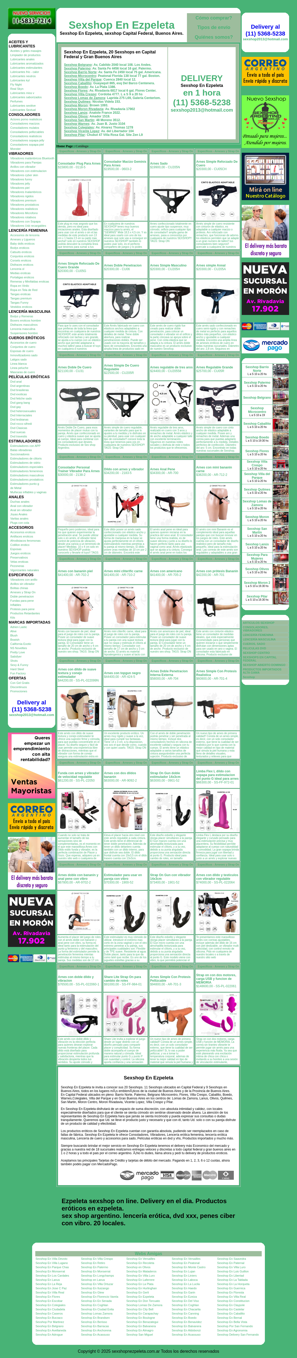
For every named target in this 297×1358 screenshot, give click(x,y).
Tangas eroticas (20, 294)
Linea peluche (19, 367)
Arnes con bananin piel (75, 571)
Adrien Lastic (18, 627)
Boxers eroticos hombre (25, 320)
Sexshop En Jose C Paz (51, 1288)
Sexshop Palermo (77, 68)
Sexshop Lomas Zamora (96, 1313)
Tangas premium (21, 298)
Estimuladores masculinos (27, 475)
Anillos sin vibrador (22, 583)
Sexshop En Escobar (49, 1300)
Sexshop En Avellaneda (51, 1330)
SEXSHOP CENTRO (256, 652)
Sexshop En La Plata (140, 1284)
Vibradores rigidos (21, 196)
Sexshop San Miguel (139, 1334)
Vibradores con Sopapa (25, 221)
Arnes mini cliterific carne (123, 571)
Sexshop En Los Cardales (52, 1275)
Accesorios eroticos (22, 532)
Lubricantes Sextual (23, 109)
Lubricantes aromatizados (26, 63)
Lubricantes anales (22, 59)
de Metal (15, 488)
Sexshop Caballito (77, 83)
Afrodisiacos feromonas (25, 540)
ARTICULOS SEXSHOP (258, 622)
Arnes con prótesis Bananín (217, 571)
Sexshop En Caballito (231, 1313)
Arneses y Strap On (23, 592)
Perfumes (16, 101)
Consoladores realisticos (26, 136)
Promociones (18, 691)
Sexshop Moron (76, 105)
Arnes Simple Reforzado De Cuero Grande (78, 265)
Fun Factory (18, 673)
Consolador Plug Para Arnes (79, 163)
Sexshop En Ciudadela (50, 1309)
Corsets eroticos (20, 260)
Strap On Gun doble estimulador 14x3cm (165, 775)
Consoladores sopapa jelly (27, 140)
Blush (14, 635)
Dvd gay (15, 406)
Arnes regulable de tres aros (171, 367)
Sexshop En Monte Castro (188, 1267)
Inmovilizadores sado (23, 355)
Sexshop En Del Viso (185, 1300)
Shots (14, 660)
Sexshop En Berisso (94, 1322)
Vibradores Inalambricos (25, 192)
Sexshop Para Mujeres (257, 556)
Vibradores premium (23, 200)
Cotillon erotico (19, 544)
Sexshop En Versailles (140, 1258)
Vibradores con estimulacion (28, 170)
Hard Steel (17, 669)
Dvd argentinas (20, 385)
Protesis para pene (22, 609)
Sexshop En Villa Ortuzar (97, 1284)
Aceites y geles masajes (25, 50)
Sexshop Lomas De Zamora (144, 1305)
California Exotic (20, 643)
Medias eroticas (20, 273)
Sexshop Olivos (76, 116)
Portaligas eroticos (22, 277)
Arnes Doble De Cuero (74, 367)
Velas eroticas (19, 561)
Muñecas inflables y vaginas (28, 492)
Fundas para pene (22, 600)
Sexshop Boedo (76, 87)
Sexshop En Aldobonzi (186, 1330)
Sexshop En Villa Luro (231, 1267)
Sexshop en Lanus (93, 1279)
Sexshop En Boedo (184, 1317)
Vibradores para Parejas (25, 162)
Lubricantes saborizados (26, 97)
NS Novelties (18, 648)
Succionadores (19, 454)
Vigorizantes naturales (24, 570)
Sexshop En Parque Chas (52, 1267)
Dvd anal (16, 381)
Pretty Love (17, 652)
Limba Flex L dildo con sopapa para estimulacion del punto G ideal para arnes (217, 775)
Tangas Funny (19, 302)
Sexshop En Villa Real (50, 1292)
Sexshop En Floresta (230, 1292)
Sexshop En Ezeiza (184, 1296)
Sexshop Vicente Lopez (81, 131)
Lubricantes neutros (23, 76)
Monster (15, 148)
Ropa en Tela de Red (23, 290)
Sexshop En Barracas (95, 1326)
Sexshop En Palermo (94, 1267)
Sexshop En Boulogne (140, 1317)
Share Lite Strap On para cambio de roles (122, 978)
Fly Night (16, 84)
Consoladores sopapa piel (27, 144)
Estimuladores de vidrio (25, 462)
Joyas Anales (18, 514)
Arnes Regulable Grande (214, 367)
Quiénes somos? (214, 37)
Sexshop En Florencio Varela (99, 1296)
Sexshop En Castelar (230, 1309)
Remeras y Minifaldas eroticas (29, 281)
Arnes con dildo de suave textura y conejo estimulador (77, 673)
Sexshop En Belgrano (49, 1326)
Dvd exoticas (18, 394)
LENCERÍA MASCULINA (259, 639)
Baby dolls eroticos (22, 243)
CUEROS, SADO (254, 643)
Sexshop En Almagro (140, 1330)
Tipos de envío (213, 27)
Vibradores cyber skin (24, 175)
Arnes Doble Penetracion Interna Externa (169, 673)
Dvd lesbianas (19, 419)
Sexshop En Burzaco (49, 1317)
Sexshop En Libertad (230, 1275)
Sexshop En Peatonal (186, 1263)
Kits (12, 617)
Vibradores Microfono (24, 213)
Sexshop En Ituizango (95, 1288)
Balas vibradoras (21, 450)
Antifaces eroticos (21, 536)
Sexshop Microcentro (80, 76)
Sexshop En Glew (92, 1292)
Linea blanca (18, 363)
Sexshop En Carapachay (142, 1313)
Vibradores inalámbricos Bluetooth (32, 158)
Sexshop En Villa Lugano (52, 1263)
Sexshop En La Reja (49, 1284)
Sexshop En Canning (185, 1313)
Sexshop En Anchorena (96, 1330)
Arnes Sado (159, 163)
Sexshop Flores (75, 90)
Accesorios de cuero (23, 342)
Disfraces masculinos (24, 324)
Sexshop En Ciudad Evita (97, 1309)
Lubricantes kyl (19, 80)
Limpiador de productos (25, 55)
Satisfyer (16, 656)
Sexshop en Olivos (138, 1267)
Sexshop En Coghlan (94, 1305)
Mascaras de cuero (22, 372)
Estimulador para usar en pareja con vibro (123, 877)
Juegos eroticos (20, 553)
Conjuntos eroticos (22, 256)
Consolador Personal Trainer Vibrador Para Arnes (79, 469)
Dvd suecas (17, 432)
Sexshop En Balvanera (141, 1326)
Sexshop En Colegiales (51, 1305)
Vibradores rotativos (23, 217)
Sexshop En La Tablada (232, 1279)
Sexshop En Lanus (48, 1279)
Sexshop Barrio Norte (80, 72)
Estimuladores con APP (25, 445)
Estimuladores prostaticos (26, 479)
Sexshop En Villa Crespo (97, 1258)
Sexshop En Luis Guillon (233, 1271)
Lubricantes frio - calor (24, 71)
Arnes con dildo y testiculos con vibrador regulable (217, 877)
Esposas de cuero (21, 351)
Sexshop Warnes (76, 124)
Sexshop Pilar (74, 135)
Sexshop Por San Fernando (235, 1326)
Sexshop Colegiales (79, 127)
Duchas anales (19, 501)
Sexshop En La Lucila (186, 1284)
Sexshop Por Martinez (50, 1322)
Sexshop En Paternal (230, 1263)
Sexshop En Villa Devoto (51, 1258)
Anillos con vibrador (23, 166)
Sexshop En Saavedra (231, 1258)
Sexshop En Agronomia (232, 1330)
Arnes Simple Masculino (168, 265)
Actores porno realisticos (26, 119)
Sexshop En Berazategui (142, 1322)
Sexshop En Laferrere (140, 1279)
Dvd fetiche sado (21, 398)
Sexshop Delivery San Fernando (238, 1334)
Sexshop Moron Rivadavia (83, 109)
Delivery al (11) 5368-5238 (31, 706)
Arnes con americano (166, 571)
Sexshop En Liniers (184, 1275)
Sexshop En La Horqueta (233, 1284)
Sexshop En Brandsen (95, 1317)
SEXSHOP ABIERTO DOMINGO (264, 664)
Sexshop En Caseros (49, 1313)
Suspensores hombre (24, 333)
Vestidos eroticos (21, 306)
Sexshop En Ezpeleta (122, 25)
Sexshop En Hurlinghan (141, 1288)
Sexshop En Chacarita (186, 1309)
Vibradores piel (19, 187)
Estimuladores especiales (26, 466)
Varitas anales (19, 518)
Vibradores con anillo (23, 579)
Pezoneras (17, 565)
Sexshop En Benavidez (187, 1322)
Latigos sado (18, 359)
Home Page (64, 146)
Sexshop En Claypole (231, 1305)
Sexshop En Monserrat (50, 1271)
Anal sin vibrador (21, 510)
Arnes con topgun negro (122, 673)
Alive (13, 631)
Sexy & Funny (19, 664)
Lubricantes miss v (22, 93)
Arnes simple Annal (211, 265)
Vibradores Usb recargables (28, 225)
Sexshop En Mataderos (141, 1271)
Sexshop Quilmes (77, 101)
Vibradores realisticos (24, 208)
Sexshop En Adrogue (49, 1334)
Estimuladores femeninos (26, 471)
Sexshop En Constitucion (233, 1300)
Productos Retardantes (25, 613)
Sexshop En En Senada (96, 1300)
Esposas (15, 549)
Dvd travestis (18, 436)
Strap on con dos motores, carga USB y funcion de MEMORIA (216, 978)
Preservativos (19, 557)
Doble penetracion (22, 596)
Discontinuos (18, 687)
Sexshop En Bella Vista (232, 1322)
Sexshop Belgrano (78, 65)
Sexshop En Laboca (184, 1279)
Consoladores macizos (24, 123)
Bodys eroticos (19, 247)
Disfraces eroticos (21, 264)
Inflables (15, 604)
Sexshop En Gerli (137, 1292)
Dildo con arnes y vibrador (124, 469)
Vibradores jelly (20, 183)
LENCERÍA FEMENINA (258, 634)
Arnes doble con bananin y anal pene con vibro (78, 877)
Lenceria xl (17, 268)
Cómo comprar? (213, 18)
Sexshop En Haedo (184, 1288)
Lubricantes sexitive (23, 105)
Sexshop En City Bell (140, 1309)
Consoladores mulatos (24, 127)
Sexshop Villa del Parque (83, 79)
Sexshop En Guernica (231, 1288)
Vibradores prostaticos (24, 204)
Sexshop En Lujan (183, 1271)
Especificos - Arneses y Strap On (80, 151)
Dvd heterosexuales (23, 411)
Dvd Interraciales (21, 415)
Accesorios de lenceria (24, 235)
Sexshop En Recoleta (140, 1263)
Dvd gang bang (20, 402)
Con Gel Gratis (19, 682)
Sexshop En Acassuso (95, 1334)
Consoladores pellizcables (27, 132)
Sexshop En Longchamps (97, 1275)
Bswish (14, 639)
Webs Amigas (148, 1253)
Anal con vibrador (21, 505)
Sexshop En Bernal (229, 1317)
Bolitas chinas (19, 588)
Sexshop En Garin (183, 1292)
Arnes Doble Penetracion (123, 265)
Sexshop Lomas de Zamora (84, 98)
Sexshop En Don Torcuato (143, 1300)
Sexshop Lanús (75, 113)
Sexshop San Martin (79, 120)
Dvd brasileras (19, 390)
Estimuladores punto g (24, 483)
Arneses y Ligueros (22, 239)
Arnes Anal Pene (162, 469)
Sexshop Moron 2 (257, 583)
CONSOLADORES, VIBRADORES (255, 629)
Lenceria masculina (22, 328)
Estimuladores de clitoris (26, 458)
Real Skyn (16, 88)
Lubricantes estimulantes (26, 67)
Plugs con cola (19, 522)
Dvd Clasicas (18, 427)
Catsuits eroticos (21, 252)
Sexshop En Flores (48, 1296)
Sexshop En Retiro (93, 1263)
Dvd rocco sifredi (21, 423)
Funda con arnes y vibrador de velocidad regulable (78, 775)
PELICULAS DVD (254, 648)
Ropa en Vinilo (19, 285)
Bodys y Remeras (21, 316)
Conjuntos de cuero (22, 346)
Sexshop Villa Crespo (80, 94)
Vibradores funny (21, 179)
